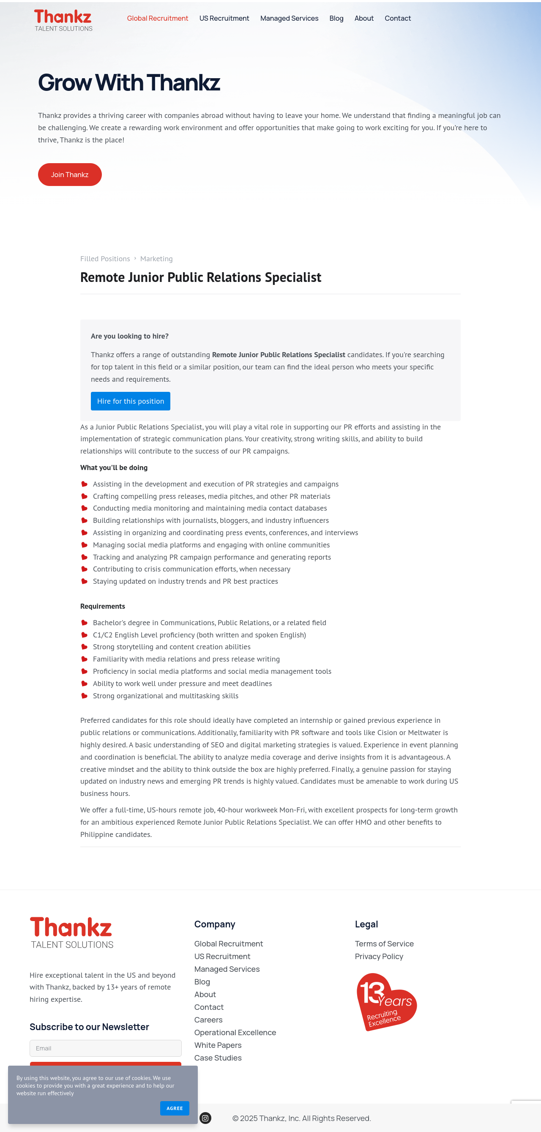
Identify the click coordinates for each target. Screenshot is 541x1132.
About (364, 18)
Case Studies (218, 1058)
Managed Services (289, 18)
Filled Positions (105, 258)
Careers (208, 1019)
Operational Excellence (235, 1032)
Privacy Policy (379, 956)
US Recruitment (224, 18)
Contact (398, 18)
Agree (154, 1108)
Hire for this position (130, 401)
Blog (337, 18)
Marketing (156, 258)
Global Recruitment (158, 18)
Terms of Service (384, 943)
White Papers (218, 1045)
